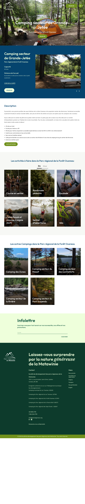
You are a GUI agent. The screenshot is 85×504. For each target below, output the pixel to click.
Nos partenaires (73, 389)
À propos (71, 386)
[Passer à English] (75, 392)
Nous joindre (72, 377)
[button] (76, 91)
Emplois (71, 384)
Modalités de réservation (72, 381)
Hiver (45, 166)
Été (39, 166)
